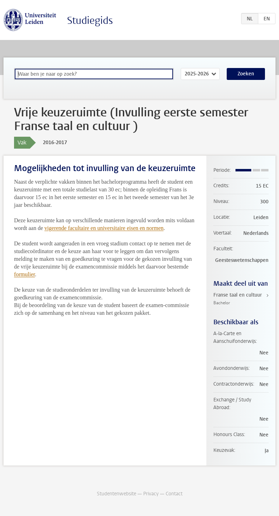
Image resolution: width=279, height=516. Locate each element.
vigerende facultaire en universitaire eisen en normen (104, 228)
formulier (24, 274)
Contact (174, 493)
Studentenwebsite (116, 493)
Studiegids (90, 20)
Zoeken (246, 73)
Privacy (151, 493)
